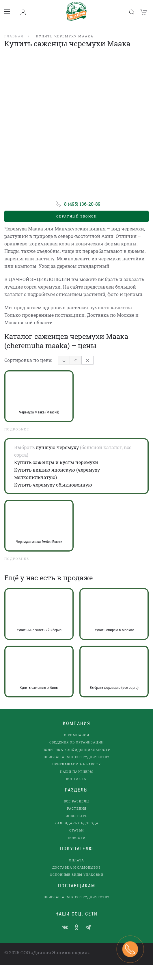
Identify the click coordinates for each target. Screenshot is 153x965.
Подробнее (16, 429)
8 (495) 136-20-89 (82, 204)
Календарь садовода (76, 823)
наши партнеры (76, 771)
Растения (76, 808)
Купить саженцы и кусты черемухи (56, 462)
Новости (76, 838)
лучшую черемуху (57, 447)
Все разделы (76, 801)
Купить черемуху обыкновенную (53, 485)
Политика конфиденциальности (76, 749)
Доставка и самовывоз (76, 867)
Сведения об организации (76, 742)
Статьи (76, 830)
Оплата (76, 860)
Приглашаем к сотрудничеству (76, 757)
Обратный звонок (76, 216)
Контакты (76, 779)
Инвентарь (76, 816)
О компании (76, 735)
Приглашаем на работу (76, 764)
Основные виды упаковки (76, 874)
